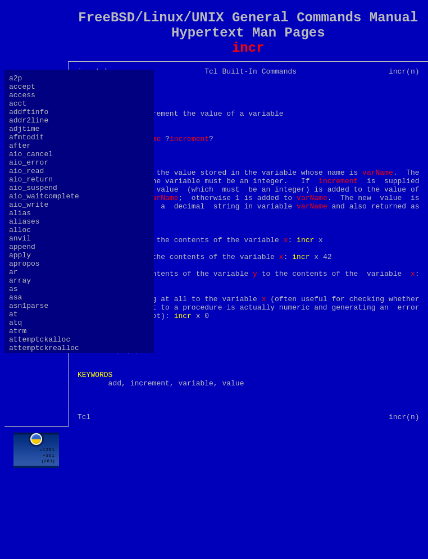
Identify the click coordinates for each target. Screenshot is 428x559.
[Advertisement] (248, 530)
